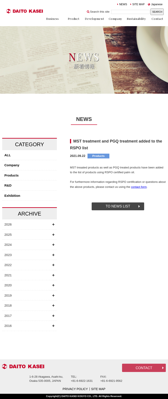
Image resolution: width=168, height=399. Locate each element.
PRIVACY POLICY (75, 389)
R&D (8, 185)
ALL (7, 155)
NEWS (122, 4)
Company (11, 165)
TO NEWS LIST (118, 206)
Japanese (155, 4)
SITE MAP (137, 4)
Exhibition (12, 195)
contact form (139, 186)
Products (11, 175)
